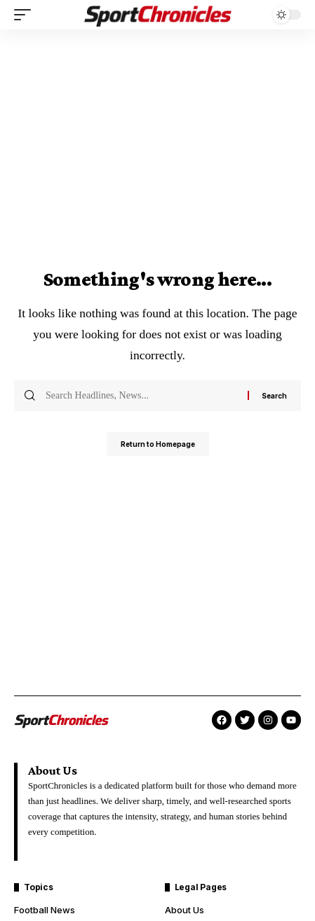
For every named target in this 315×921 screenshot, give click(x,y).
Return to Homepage (158, 444)
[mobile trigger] (26, 14)
